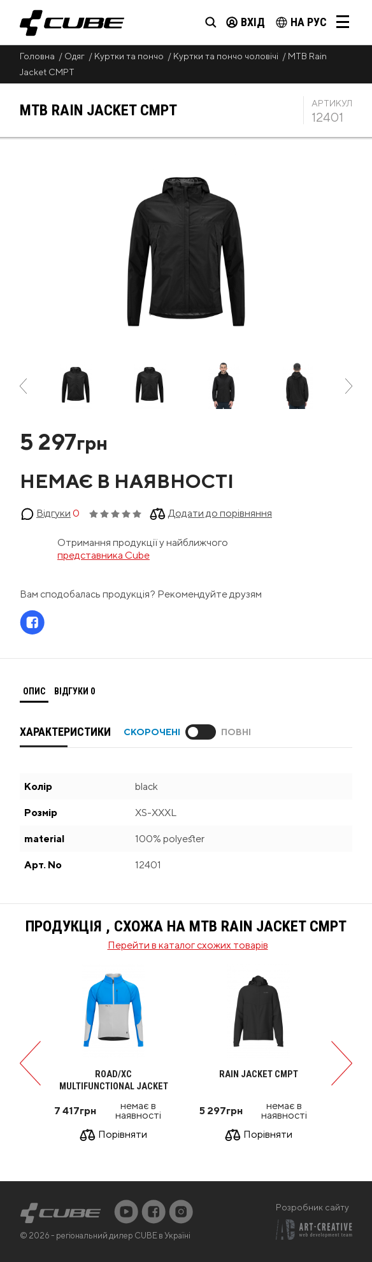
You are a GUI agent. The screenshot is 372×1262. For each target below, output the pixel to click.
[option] (76, 386)
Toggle (200, 732)
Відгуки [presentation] (74, 691)
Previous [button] (23, 386)
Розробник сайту (312, 1207)
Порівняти (122, 1135)
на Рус (301, 22)
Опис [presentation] (34, 691)
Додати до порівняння (220, 513)
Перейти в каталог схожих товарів (188, 945)
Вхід (245, 22)
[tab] (34, 691)
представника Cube (103, 555)
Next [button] (348, 386)
